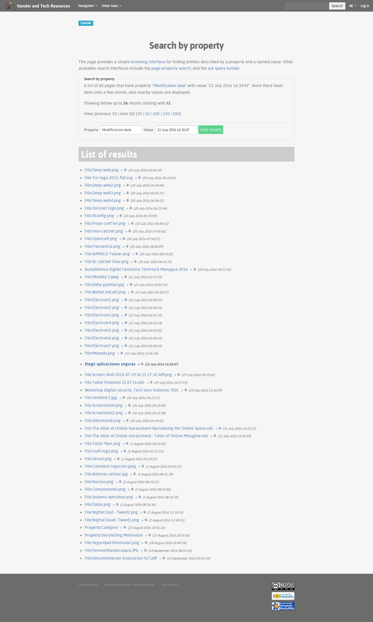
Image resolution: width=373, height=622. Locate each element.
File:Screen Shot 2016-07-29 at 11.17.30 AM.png (128, 374)
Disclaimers (169, 585)
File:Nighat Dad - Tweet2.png (111, 512)
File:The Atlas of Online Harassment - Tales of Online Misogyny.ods (146, 435)
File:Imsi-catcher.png (104, 231)
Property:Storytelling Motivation (114, 535)
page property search (171, 68)
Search (337, 6)
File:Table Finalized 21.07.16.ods (114, 382)
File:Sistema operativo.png (109, 496)
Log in (365, 6)
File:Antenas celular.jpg (106, 473)
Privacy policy (88, 585)
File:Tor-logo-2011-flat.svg (109, 177)
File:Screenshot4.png (104, 405)
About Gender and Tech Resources (129, 585)
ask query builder (224, 68)
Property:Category (101, 527)
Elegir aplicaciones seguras (110, 363)
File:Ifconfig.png (99, 215)
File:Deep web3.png (103, 192)
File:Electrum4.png (102, 322)
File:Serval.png (98, 458)
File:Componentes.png (105, 489)
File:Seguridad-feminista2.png (112, 542)
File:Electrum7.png (102, 345)
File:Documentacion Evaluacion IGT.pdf (121, 558)
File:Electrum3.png (102, 314)
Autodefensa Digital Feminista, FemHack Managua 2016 (136, 269)
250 (166, 113)
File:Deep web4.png (103, 200)
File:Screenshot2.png (104, 412)
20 (139, 113)
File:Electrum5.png (102, 330)
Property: (91, 129)
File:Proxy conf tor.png (105, 223)
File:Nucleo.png (99, 481)
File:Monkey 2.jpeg (102, 276)
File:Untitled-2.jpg (101, 397)
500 (176, 113)
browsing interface (148, 61)
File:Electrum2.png (102, 307)
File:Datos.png (98, 504)
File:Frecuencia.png (102, 246)
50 (147, 113)
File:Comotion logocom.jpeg (110, 466)
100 (156, 113)
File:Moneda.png (100, 353)
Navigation (86, 6)
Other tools (110, 6)
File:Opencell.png (101, 238)
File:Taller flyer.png (102, 443)
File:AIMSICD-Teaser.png (107, 253)
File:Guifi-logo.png (101, 450)
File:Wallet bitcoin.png (105, 291)
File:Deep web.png (102, 169)
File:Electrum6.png (102, 337)
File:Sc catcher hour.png (107, 261)
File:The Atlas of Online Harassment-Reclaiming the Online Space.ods (149, 428)
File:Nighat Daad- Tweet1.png (112, 519)
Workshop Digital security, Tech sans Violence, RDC (132, 390)
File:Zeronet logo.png (104, 208)
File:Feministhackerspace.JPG (112, 550)
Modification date (169, 85)
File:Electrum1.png (102, 299)
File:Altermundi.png (103, 420)
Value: (149, 129)
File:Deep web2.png (103, 185)
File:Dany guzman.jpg (104, 284)
